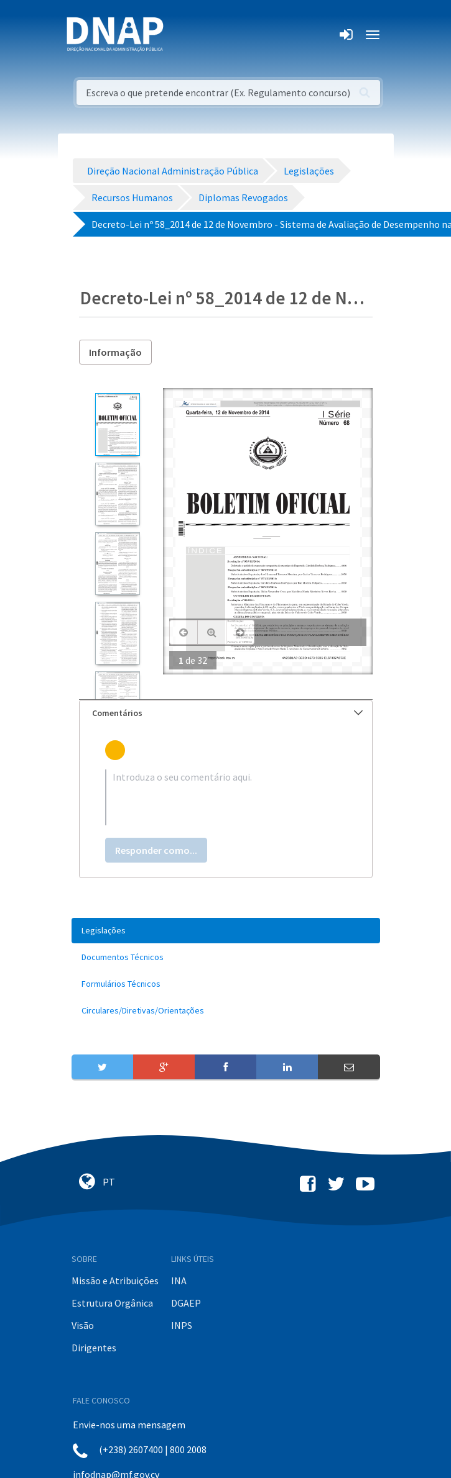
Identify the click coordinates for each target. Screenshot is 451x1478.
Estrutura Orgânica (112, 1303)
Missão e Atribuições (115, 1280)
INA (179, 1280)
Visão (83, 1325)
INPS (181, 1325)
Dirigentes (94, 1347)
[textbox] (225, 797)
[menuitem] (226, 930)
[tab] (226, 713)
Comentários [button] (227, 713)
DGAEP (186, 1303)
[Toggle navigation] (181, 34)
